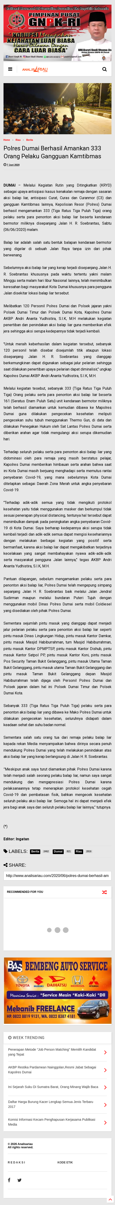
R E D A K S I (16, 1162)
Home (7, 140)
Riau (18, 140)
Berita (29, 140)
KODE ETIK (65, 1162)
